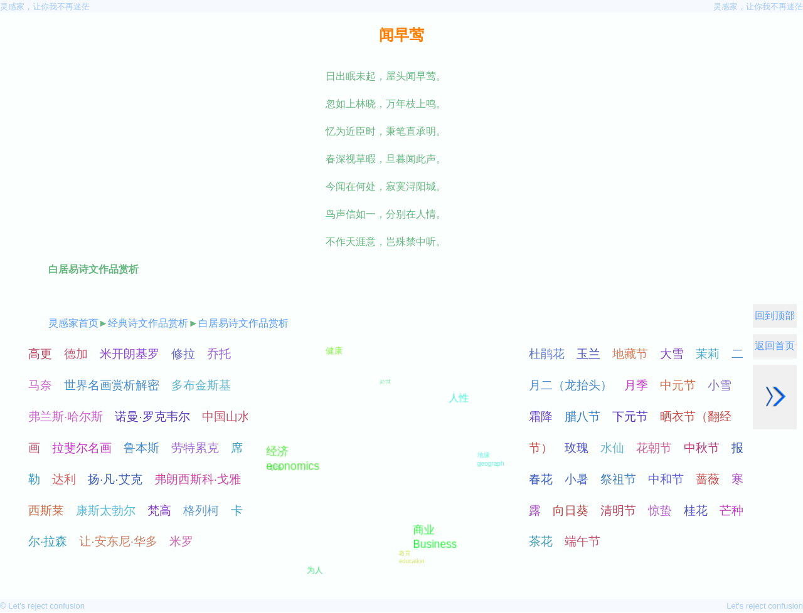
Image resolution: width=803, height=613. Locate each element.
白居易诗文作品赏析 (243, 323)
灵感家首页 (73, 323)
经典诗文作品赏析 (148, 323)
